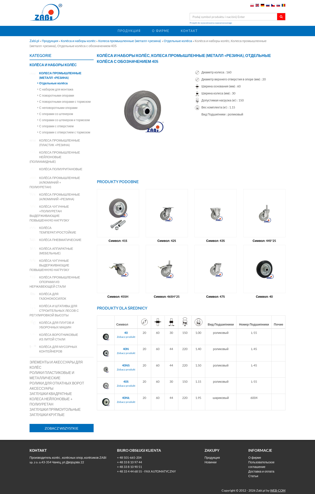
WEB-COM (277, 488)
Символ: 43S (215, 234)
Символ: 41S (117, 234)
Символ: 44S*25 (264, 234)
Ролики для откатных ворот (57, 383)
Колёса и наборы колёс (78, 41)
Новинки (211, 460)
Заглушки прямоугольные (55, 409)
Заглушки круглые (47, 415)
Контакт (189, 31)
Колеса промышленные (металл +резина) (130, 41)
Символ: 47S (215, 290)
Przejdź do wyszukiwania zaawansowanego (211, 22)
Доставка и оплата (261, 469)
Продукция (129, 31)
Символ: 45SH (118, 290)
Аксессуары (41, 388)
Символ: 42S (166, 234)
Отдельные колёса (178, 41)
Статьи (253, 474)
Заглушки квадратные (51, 393)
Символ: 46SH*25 (167, 290)
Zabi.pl (35, 41)
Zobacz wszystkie (61, 428)
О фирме (161, 31)
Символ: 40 (264, 290)
